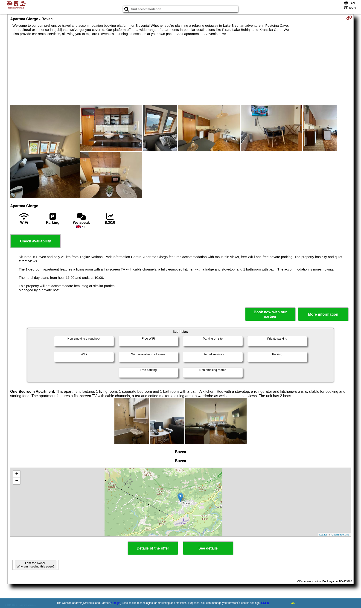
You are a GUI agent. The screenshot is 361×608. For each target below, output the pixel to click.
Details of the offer (153, 548)
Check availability (35, 241)
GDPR (265, 603)
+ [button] (16, 474)
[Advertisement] (180, 70)
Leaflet (323, 534)
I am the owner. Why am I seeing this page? (35, 564)
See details (208, 548)
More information (323, 314)
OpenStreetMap (340, 534)
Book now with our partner (270, 314)
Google (115, 603)
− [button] (16, 480)
